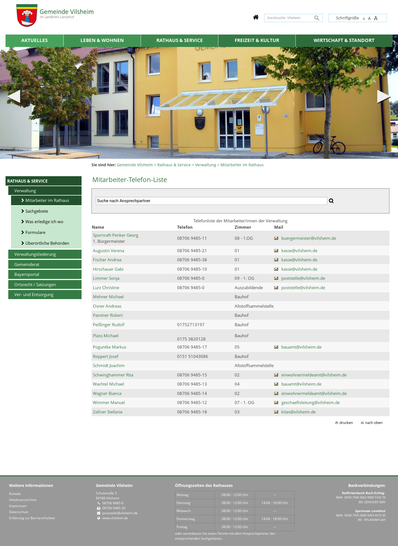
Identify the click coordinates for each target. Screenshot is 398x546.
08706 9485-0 (113, 503)
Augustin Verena (108, 250)
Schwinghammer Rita (113, 375)
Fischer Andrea (107, 259)
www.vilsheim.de (115, 518)
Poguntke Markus (109, 347)
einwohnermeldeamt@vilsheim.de (314, 375)
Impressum (18, 505)
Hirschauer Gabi (108, 269)
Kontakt (15, 493)
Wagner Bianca (107, 393)
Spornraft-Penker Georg (115, 235)
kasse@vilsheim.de (299, 250)
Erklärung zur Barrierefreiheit (32, 518)
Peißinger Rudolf (108, 324)
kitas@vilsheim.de (298, 412)
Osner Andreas (107, 306)
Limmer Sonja (106, 278)
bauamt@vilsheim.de (301, 347)
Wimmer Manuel (109, 402)
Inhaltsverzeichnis (23, 499)
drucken (346, 422)
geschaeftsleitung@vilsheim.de (310, 402)
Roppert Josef (105, 356)
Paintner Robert (108, 315)
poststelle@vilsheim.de (303, 278)
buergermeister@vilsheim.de (308, 238)
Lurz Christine (106, 287)
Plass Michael (106, 335)
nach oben (374, 422)
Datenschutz (18, 512)
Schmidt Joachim (109, 365)
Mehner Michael (108, 296)
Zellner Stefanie (107, 412)
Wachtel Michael (108, 384)
